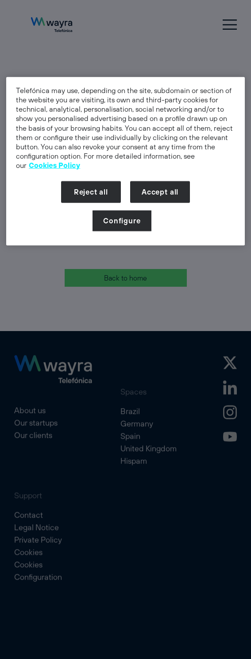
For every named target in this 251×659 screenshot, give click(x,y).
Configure (121, 220)
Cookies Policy (54, 165)
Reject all (91, 191)
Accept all (160, 191)
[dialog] (125, 161)
